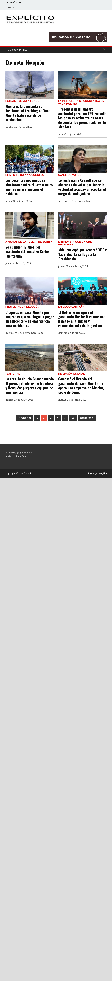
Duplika (103, 473)
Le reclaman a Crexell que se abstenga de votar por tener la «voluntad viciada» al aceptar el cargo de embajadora (82, 186)
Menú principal (18, 50)
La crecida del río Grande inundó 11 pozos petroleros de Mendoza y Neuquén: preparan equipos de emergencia (29, 385)
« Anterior (24, 417)
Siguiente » (87, 417)
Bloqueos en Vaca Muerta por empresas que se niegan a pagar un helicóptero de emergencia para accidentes (29, 318)
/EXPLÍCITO (30, 473)
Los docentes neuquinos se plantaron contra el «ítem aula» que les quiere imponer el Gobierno (29, 186)
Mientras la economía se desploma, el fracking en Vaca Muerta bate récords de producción (27, 112)
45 (73, 417)
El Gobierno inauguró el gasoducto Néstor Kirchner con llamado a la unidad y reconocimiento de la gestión (81, 318)
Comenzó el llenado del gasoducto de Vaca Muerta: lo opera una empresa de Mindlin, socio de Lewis (81, 385)
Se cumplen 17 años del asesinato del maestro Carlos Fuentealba (27, 251)
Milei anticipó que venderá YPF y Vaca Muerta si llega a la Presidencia (82, 254)
